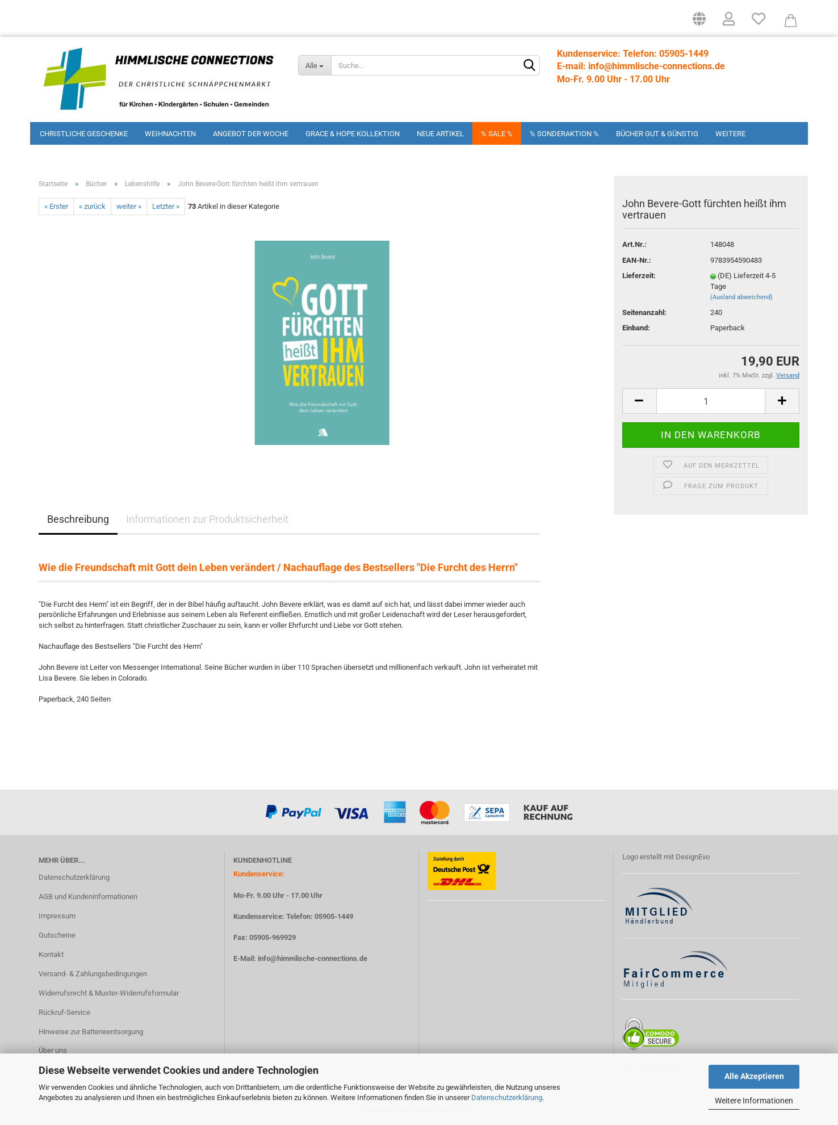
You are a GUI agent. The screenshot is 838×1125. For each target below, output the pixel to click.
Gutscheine (57, 935)
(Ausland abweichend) (741, 297)
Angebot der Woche (250, 133)
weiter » (128, 206)
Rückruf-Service (64, 1012)
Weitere (730, 133)
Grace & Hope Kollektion (352, 133)
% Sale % (497, 133)
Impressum (57, 916)
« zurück (92, 206)
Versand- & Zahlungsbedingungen (93, 973)
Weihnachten (170, 133)
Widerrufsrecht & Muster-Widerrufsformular (109, 993)
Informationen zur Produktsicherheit (207, 519)
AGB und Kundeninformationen (88, 896)
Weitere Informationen (754, 1100)
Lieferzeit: (639, 275)
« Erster (56, 206)
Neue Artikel (440, 133)
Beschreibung (78, 519)
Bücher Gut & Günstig (657, 133)
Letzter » (165, 206)
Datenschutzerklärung (506, 1097)
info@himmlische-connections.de (312, 958)
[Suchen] (529, 66)
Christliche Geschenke (84, 133)
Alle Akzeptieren (754, 1076)
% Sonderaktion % (564, 133)
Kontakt (51, 954)
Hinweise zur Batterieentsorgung (91, 1031)
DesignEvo (693, 857)
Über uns (53, 1050)
